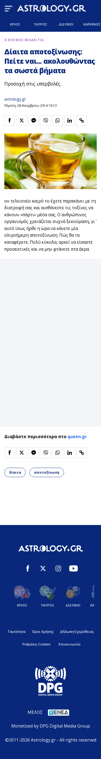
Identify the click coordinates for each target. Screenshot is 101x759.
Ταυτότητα (16, 631)
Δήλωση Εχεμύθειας (77, 631)
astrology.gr (15, 99)
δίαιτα (15, 472)
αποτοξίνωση (46, 472)
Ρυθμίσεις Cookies (36, 644)
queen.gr (77, 436)
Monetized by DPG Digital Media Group (50, 726)
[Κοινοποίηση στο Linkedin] (69, 120)
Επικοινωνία (69, 644)
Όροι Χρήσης (43, 631)
